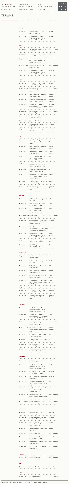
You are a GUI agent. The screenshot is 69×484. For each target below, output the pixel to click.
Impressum (28, 482)
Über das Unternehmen (44, 6)
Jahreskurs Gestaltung (26, 9)
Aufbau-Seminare (6, 9)
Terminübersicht (6, 4)
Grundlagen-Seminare (8, 6)
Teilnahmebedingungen (40, 482)
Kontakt (40, 4)
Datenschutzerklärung (16, 482)
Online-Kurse (23, 4)
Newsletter (4, 482)
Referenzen (41, 9)
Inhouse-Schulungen (26, 6)
